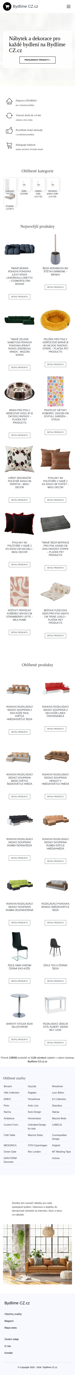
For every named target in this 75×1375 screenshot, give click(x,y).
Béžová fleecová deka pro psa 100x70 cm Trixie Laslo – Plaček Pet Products (55, 616)
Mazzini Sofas (35, 1135)
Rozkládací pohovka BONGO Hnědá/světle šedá (55, 907)
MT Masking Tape (61, 1151)
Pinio (6, 1105)
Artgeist (56, 1145)
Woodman (57, 1086)
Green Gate (10, 1151)
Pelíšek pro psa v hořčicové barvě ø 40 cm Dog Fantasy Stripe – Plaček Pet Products (55, 345)
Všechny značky (13, 1314)
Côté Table (9, 1135)
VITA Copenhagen (37, 1145)
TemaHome (34, 1099)
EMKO (7, 1099)
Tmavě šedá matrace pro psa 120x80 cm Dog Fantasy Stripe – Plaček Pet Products (55, 548)
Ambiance (9, 1118)
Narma (7, 1112)
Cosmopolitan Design (59, 1137)
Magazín (9, 1321)
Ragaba (32, 1092)
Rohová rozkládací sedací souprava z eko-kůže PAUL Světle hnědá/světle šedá (19, 713)
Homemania (34, 1118)
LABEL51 (57, 1124)
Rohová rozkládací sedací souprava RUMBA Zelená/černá (19, 907)
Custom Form (11, 1124)
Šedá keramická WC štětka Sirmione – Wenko (55, 271)
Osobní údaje (11, 1339)
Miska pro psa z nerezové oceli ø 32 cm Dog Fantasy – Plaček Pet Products (19, 416)
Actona (56, 1158)
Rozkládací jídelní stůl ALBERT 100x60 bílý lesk (55, 1027)
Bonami (8, 1086)
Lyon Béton (58, 1092)
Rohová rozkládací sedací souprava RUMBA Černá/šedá (19, 842)
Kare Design (34, 1112)
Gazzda (32, 1086)
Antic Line (33, 1105)
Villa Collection (11, 1092)
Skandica (57, 1105)
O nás (7, 1346)
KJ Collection (59, 1099)
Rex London (34, 1151)
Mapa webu (10, 1328)
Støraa (55, 1112)
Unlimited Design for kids (37, 1126)
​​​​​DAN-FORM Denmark (10, 1160)
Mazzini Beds (59, 1118)
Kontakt (8, 1353)
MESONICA (10, 1145)
